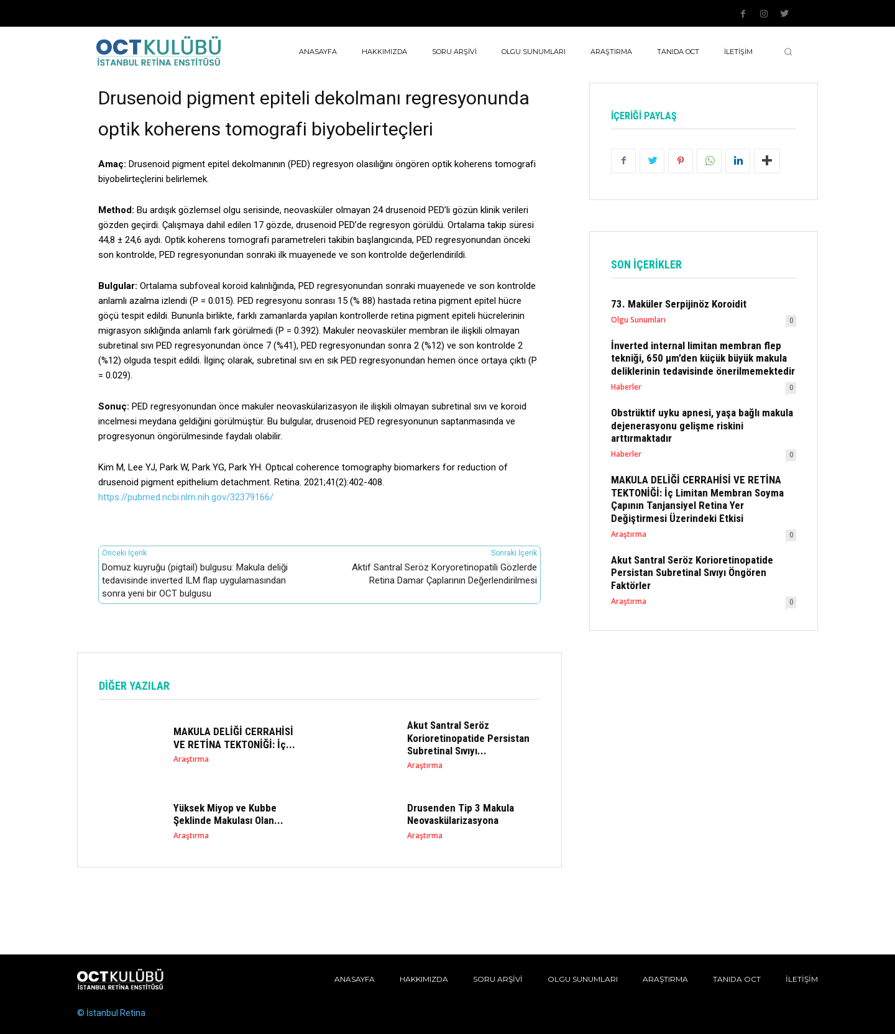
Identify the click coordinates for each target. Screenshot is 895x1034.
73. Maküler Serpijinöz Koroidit (678, 304)
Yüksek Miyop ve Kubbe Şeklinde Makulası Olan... (228, 814)
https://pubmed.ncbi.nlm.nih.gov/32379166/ (185, 497)
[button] (788, 51)
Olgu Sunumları (638, 320)
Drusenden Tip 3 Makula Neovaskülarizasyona (460, 814)
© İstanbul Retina (111, 1013)
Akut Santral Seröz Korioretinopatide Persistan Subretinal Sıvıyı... (468, 738)
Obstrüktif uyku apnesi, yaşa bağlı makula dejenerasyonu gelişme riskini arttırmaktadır (702, 426)
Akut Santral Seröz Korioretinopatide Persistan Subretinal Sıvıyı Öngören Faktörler (692, 573)
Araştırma (191, 759)
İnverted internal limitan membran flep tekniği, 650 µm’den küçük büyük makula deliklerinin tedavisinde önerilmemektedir (703, 358)
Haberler (626, 387)
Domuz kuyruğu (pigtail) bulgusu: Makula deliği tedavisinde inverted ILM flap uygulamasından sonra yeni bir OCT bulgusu (195, 580)
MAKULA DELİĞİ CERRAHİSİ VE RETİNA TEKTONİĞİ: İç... (234, 737)
